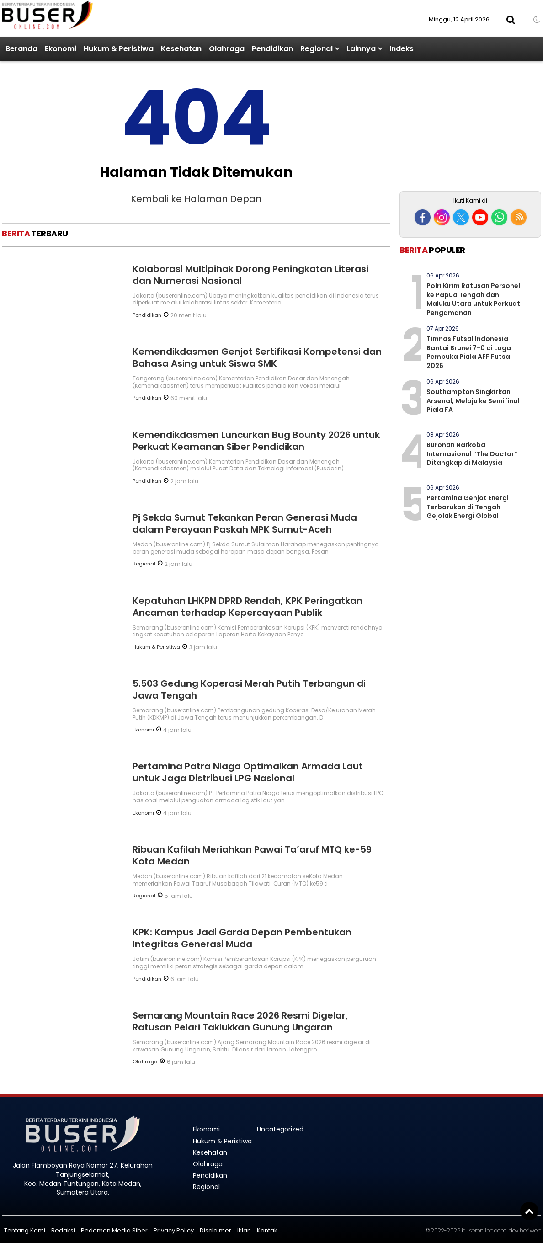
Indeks (401, 48)
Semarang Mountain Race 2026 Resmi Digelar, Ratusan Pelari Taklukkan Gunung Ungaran (240, 1021)
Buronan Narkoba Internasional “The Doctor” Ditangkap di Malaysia (471, 453)
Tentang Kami (24, 1230)
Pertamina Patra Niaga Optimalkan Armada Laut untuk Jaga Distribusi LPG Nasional (248, 772)
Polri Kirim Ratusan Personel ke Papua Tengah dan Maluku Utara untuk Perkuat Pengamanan (473, 299)
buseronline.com (484, 1230)
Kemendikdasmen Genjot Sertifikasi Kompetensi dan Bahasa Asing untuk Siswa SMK (257, 357)
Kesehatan (181, 48)
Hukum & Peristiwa (119, 48)
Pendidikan (272, 48)
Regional (316, 48)
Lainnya (361, 48)
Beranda (21, 48)
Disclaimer (215, 1230)
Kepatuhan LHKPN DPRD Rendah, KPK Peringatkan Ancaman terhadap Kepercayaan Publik (247, 606)
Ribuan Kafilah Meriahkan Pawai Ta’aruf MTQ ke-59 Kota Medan (252, 855)
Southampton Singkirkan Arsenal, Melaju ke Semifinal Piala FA (473, 400)
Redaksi (63, 1230)
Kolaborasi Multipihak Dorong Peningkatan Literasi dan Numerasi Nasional (250, 274)
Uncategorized (280, 1129)
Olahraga (227, 48)
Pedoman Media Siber (114, 1230)
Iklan (244, 1230)
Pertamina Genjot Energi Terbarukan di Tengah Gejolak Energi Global (467, 506)
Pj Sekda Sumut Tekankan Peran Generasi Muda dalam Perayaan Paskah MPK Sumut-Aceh (245, 523)
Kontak (267, 1230)
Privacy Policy (174, 1230)
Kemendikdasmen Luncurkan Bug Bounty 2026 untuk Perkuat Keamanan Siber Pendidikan (256, 440)
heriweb (530, 1230)
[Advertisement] (470, 127)
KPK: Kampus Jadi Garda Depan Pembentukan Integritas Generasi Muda (242, 938)
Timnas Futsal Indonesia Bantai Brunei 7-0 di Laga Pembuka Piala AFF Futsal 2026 (469, 352)
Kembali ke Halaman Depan (196, 198)
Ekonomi (60, 48)
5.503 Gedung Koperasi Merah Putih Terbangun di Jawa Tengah (249, 689)
